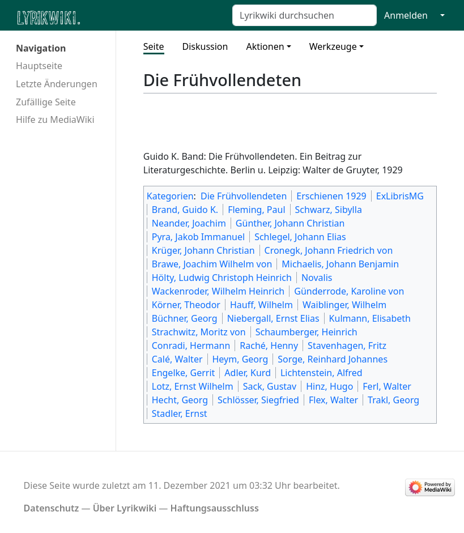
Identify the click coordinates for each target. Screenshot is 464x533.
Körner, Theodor (186, 305)
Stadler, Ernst (179, 413)
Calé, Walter (177, 359)
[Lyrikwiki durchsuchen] (304, 15)
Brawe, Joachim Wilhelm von (212, 264)
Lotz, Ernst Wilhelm (192, 386)
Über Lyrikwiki (125, 508)
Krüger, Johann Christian (203, 250)
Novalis (317, 277)
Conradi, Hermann (191, 345)
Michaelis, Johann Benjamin (340, 264)
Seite (153, 46)
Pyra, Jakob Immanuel (198, 237)
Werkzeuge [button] (333, 46)
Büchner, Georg (185, 318)
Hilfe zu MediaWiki (55, 119)
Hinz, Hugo (329, 386)
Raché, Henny (269, 345)
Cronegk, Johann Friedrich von (329, 250)
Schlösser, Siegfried (258, 400)
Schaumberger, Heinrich (306, 332)
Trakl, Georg (393, 400)
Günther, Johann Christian (290, 223)
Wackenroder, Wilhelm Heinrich (218, 291)
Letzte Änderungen (56, 84)
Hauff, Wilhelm (261, 305)
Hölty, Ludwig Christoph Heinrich (222, 277)
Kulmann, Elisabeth (370, 318)
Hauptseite (39, 65)
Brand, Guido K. (185, 209)
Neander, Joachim (189, 223)
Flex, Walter (333, 400)
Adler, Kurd (247, 372)
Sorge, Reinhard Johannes (333, 359)
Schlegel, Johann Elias (300, 237)
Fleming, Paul (256, 209)
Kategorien (170, 196)
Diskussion (205, 46)
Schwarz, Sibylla (328, 209)
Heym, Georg (240, 359)
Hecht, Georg (180, 400)
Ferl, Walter (387, 386)
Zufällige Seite (46, 102)
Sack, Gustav (270, 386)
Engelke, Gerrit (183, 372)
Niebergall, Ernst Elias (273, 318)
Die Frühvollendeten (244, 196)
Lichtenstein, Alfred (321, 372)
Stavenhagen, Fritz (347, 345)
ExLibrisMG (400, 196)
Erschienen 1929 (331, 196)
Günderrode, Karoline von (349, 291)
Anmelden (406, 15)
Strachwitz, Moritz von (199, 332)
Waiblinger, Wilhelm (344, 305)
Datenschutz (51, 508)
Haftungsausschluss (215, 508)
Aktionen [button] (265, 46)
